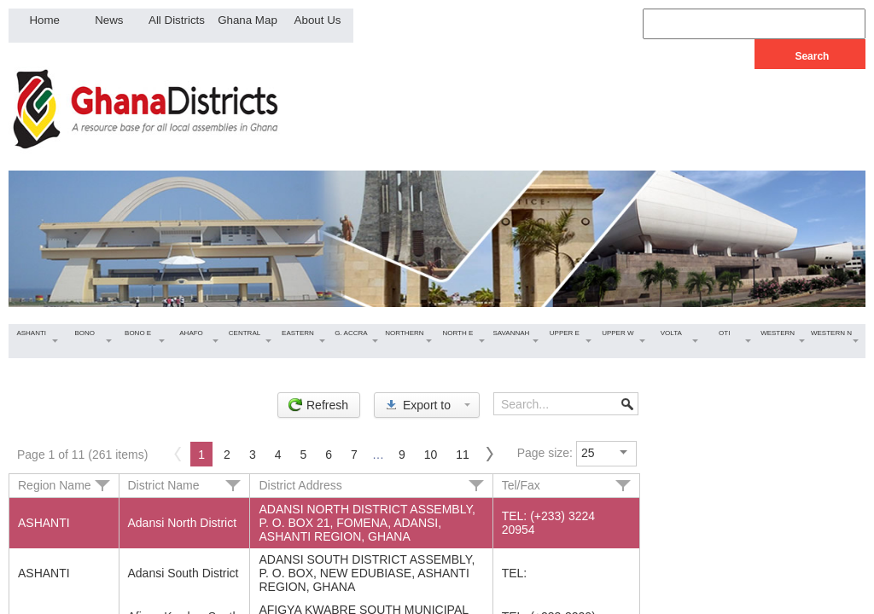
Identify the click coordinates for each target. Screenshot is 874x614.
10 (431, 454)
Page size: (545, 453)
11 (462, 454)
